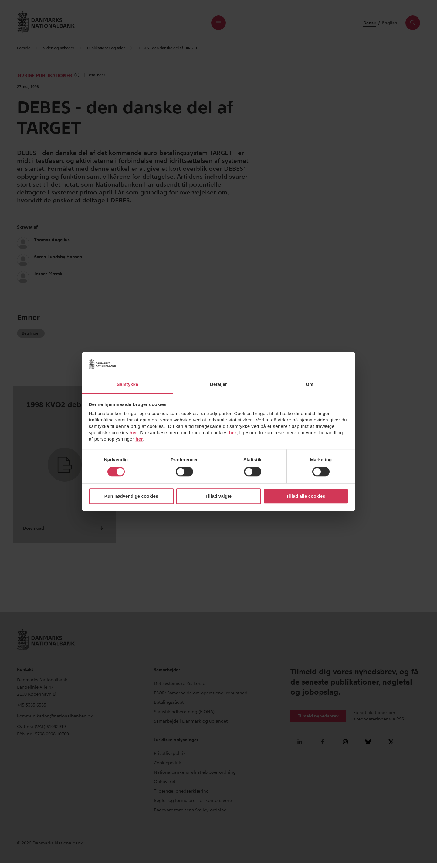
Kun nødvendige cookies (131, 496)
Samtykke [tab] (127, 384)
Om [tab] (309, 384)
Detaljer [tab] (218, 384)
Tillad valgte (218, 496)
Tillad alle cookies (305, 496)
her (133, 432)
